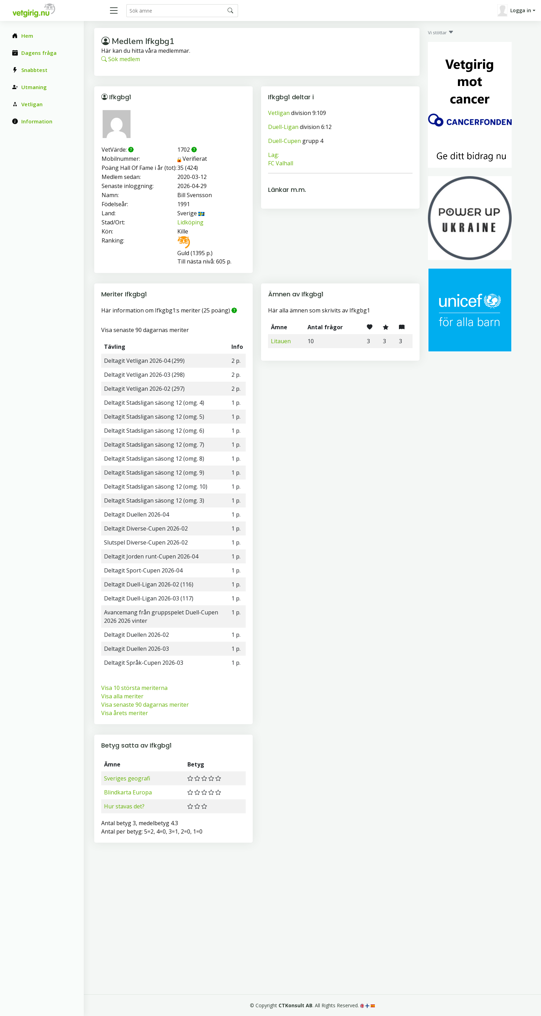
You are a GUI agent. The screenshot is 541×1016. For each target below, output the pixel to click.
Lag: (273, 155)
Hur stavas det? (124, 806)
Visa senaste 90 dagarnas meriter (145, 704)
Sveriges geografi (127, 778)
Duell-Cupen (284, 141)
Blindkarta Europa (128, 792)
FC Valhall (280, 163)
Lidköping (190, 222)
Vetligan (279, 113)
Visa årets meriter (124, 713)
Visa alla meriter (122, 696)
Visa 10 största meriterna (134, 688)
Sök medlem (120, 59)
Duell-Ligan (283, 127)
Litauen (281, 341)
